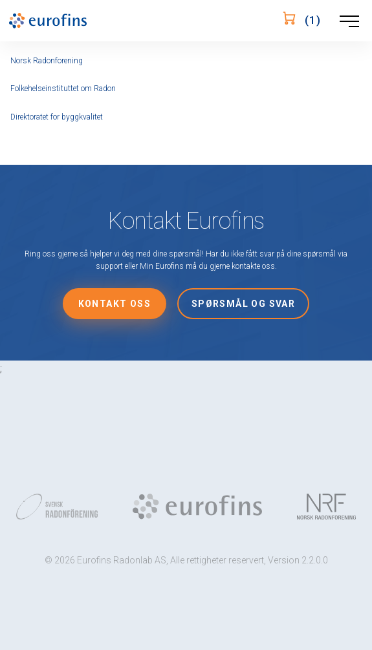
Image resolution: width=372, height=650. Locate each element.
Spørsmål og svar (243, 304)
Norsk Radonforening (46, 60)
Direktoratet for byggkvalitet (56, 116)
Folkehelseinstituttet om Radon (63, 88)
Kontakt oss (114, 304)
